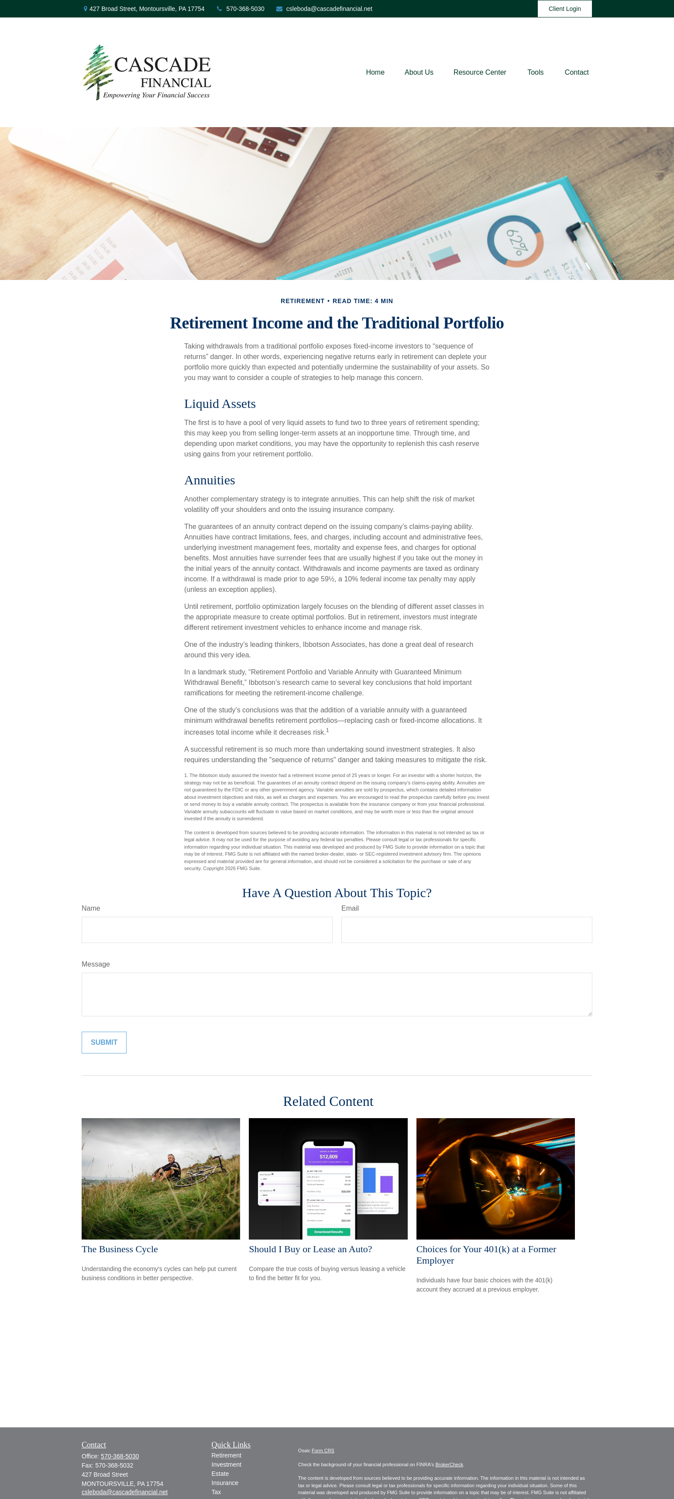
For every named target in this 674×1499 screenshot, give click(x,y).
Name (91, 908)
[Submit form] (104, 1042)
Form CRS (323, 1450)
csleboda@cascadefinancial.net (323, 8)
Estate (220, 1473)
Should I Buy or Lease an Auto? (310, 1248)
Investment (226, 1464)
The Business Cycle (120, 1248)
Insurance (225, 1482)
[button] (375, 72)
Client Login (565, 8)
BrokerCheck (449, 1464)
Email (350, 908)
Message (96, 964)
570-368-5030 (240, 8)
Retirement (226, 1455)
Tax (216, 1492)
